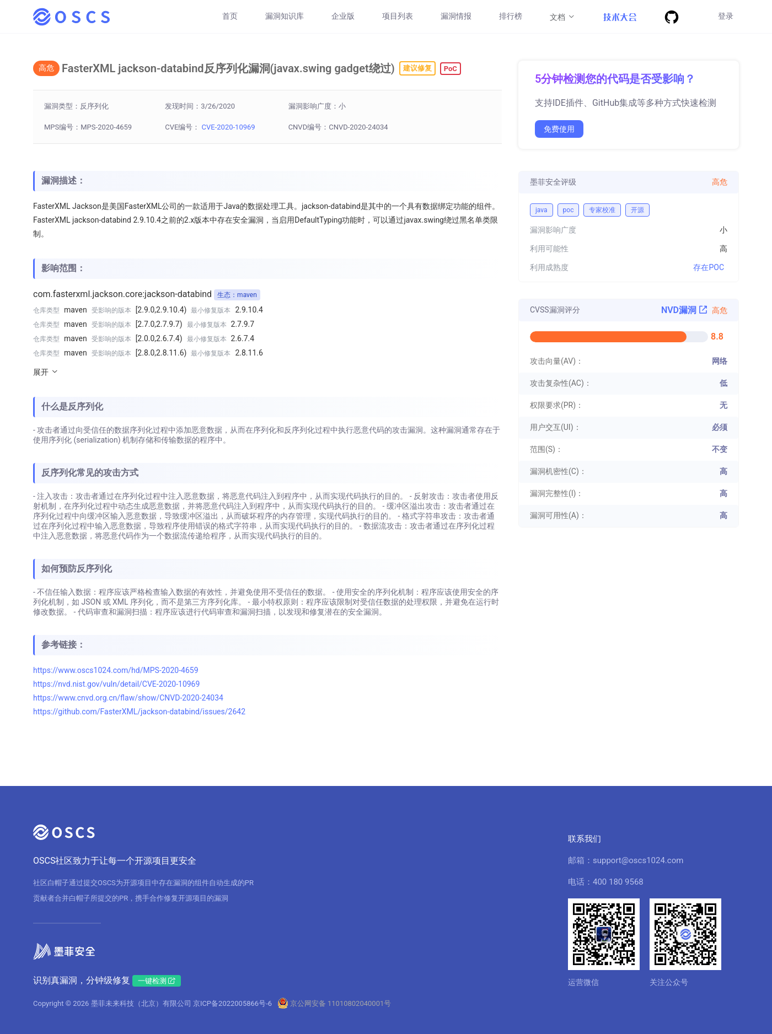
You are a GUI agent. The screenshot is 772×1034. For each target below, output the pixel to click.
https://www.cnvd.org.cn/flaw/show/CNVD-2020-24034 (128, 697)
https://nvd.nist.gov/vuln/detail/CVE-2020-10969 (116, 684)
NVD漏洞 (684, 310)
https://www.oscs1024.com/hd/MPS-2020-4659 (116, 670)
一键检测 (156, 981)
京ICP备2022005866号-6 (232, 1003)
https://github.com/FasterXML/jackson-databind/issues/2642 (139, 711)
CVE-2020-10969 (228, 127)
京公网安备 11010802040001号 (341, 1003)
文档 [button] (563, 16)
